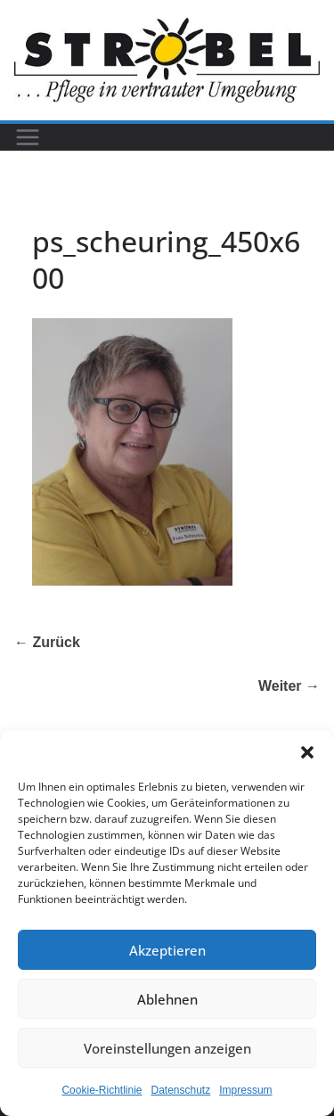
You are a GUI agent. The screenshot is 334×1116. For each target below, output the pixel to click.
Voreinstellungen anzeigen (167, 1048)
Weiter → (289, 685)
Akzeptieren (167, 950)
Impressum (245, 1090)
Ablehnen (167, 999)
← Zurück (47, 642)
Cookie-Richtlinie (101, 1090)
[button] (307, 752)
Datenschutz (181, 1090)
